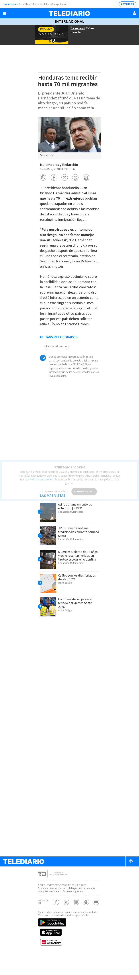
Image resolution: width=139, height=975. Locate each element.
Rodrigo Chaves (61, 4)
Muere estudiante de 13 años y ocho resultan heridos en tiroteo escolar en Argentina (76, 575)
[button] (43, 175)
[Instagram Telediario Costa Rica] (76, 922)
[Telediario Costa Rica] (69, 13)
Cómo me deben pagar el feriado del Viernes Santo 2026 (76, 620)
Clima (28, 4)
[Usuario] (134, 13)
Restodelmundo (56, 360)
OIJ (20, 4)
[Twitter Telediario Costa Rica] (66, 922)
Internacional (69, 21)
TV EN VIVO (128, 4)
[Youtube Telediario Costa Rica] (96, 922)
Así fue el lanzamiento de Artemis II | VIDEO (76, 524)
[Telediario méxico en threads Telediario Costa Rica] (86, 922)
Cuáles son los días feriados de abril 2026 (74, 595)
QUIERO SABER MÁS (55, 488)
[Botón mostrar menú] (4, 13)
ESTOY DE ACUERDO (84, 488)
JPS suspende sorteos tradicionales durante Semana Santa (74, 549)
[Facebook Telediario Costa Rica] (56, 922)
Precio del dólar (42, 4)
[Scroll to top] (130, 879)
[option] (69, 138)
